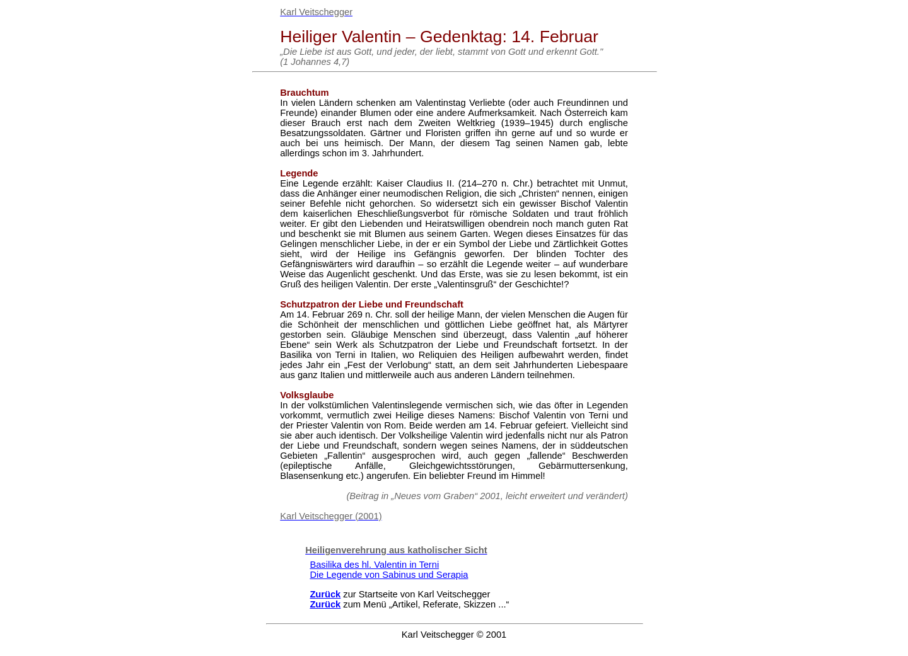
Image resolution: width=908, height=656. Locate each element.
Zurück (325, 594)
